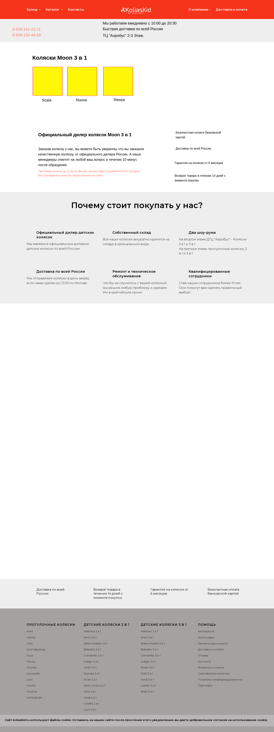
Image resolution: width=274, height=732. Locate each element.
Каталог (53, 9)
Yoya (30, 655)
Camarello (33, 673)
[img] (87, 29)
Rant (30, 631)
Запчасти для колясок (213, 643)
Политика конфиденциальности (220, 679)
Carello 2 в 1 (91, 703)
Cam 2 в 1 (90, 709)
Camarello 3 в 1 (151, 655)
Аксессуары (206, 637)
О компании (198, 9)
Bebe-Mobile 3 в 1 (153, 643)
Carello (31, 685)
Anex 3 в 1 (147, 637)
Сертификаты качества (213, 673)
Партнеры (205, 685)
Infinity (31, 637)
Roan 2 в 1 (90, 679)
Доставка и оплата (231, 9)
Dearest (32, 691)
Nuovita (32, 667)
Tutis (30, 643)
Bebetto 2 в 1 (92, 649)
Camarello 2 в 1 (94, 655)
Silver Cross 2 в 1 (94, 685)
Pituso (31, 661)
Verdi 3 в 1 (147, 679)
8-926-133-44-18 (26, 35)
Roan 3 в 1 (147, 667)
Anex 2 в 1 (90, 637)
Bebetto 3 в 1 (149, 649)
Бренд (32, 9)
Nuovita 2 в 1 (92, 673)
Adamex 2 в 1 (92, 631)
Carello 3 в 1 (148, 685)
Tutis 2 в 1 (90, 691)
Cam (30, 679)
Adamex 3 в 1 (149, 631)
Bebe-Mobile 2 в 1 (96, 643)
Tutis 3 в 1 (147, 673)
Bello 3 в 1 (147, 691)
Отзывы (203, 655)
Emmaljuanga (36, 649)
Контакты (76, 9)
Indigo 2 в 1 (91, 661)
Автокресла (206, 631)
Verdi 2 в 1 (90, 697)
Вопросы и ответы (211, 667)
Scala (46, 100)
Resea (119, 100)
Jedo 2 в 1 (90, 667)
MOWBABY (34, 697)
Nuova (81, 100)
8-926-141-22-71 (26, 29)
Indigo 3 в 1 (148, 661)
